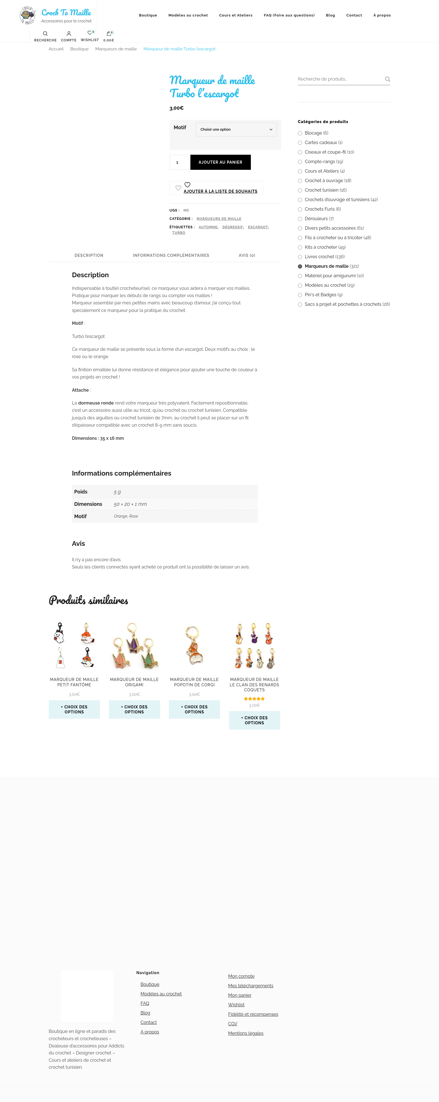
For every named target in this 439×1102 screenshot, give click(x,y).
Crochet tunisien (321, 190)
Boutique (148, 15)
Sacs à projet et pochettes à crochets (343, 304)
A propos (150, 1032)
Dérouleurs (316, 218)
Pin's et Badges (321, 294)
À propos (382, 15)
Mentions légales (245, 1033)
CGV (232, 1023)
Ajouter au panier (220, 162)
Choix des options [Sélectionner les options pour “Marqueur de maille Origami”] (136, 709)
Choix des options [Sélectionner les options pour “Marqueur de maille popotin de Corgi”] (196, 709)
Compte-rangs (320, 161)
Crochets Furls (320, 209)
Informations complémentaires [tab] (171, 255)
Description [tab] (89, 255)
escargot (258, 227)
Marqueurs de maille (219, 219)
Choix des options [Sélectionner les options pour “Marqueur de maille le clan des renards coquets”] (256, 720)
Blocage (313, 133)
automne (208, 227)
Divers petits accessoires (330, 228)
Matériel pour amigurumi (330, 275)
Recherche (386, 79)
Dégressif (233, 227)
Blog (330, 15)
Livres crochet (319, 256)
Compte (69, 36)
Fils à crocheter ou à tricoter (334, 237)
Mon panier (239, 995)
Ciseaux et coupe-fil (325, 152)
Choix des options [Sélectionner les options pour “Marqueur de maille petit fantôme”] (76, 709)
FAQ (145, 1003)
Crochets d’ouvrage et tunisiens (337, 199)
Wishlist (236, 1004)
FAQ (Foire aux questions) (289, 15)
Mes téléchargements (250, 985)
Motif (180, 127)
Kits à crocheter (321, 247)
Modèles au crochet (188, 15)
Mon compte (241, 976)
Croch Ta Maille (66, 12)
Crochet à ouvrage (324, 180)
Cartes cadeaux (321, 142)
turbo (179, 233)
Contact (354, 15)
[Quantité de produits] (179, 162)
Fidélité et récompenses (253, 1014)
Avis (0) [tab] (247, 255)
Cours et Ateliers (236, 15)
